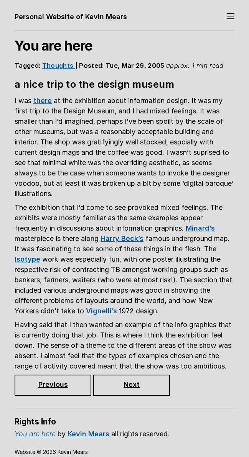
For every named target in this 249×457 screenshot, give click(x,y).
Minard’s (200, 228)
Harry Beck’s (122, 238)
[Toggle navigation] (230, 16)
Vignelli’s (101, 311)
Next (132, 384)
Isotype (27, 259)
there (42, 101)
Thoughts (58, 65)
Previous (53, 384)
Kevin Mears (88, 434)
